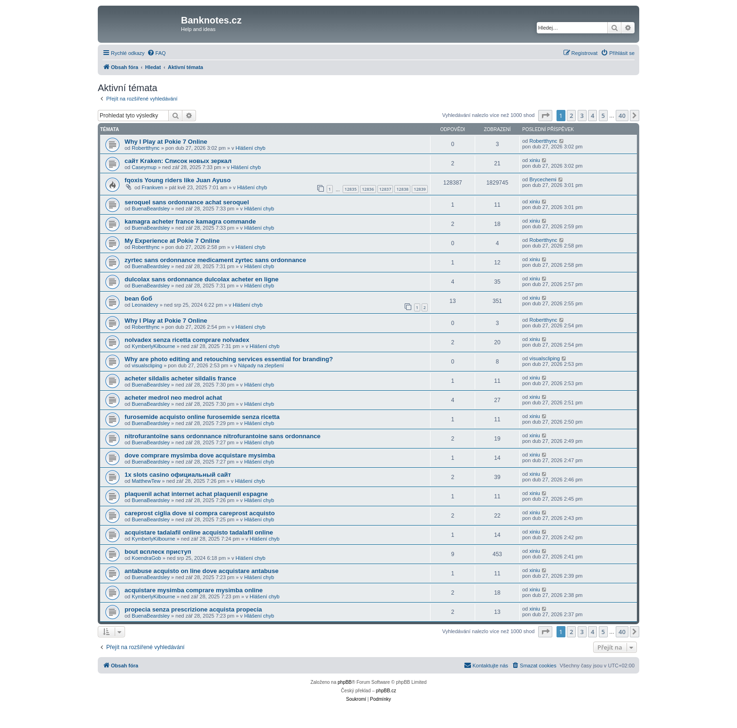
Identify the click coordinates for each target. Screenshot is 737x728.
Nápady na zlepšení (261, 365)
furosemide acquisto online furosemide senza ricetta (202, 416)
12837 (385, 189)
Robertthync (145, 148)
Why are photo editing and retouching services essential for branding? (229, 359)
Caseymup (144, 167)
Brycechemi (542, 179)
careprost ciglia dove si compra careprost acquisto (200, 513)
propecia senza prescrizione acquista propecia (193, 609)
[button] (545, 115)
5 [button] (603, 115)
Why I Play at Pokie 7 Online (166, 141)
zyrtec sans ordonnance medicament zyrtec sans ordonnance (215, 259)
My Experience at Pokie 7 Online (172, 240)
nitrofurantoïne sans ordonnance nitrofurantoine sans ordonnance (223, 436)
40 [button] (622, 115)
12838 (402, 189)
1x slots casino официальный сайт (178, 474)
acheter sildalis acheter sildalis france (180, 378)
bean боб (138, 298)
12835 (351, 189)
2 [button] (571, 115)
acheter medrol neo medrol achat (173, 397)
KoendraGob (146, 558)
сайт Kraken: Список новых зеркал (178, 160)
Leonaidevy (145, 305)
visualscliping (147, 365)
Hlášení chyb (250, 148)
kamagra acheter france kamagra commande (190, 221)
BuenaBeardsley (151, 208)
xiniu (534, 160)
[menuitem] (156, 53)
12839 (420, 189)
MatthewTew (146, 481)
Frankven (152, 187)
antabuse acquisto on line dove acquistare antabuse (202, 570)
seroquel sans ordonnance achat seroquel (187, 202)
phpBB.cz (386, 690)
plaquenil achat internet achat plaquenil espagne (196, 493)
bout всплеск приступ (158, 551)
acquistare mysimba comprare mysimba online (194, 590)
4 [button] (592, 115)
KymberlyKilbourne (153, 346)
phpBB (344, 682)
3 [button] (582, 115)
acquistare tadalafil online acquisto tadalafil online (199, 532)
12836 (368, 189)
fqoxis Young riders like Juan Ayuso (178, 180)
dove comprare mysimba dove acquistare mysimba (200, 455)
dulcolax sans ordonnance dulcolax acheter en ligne (202, 279)
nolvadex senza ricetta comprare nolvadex (187, 339)
